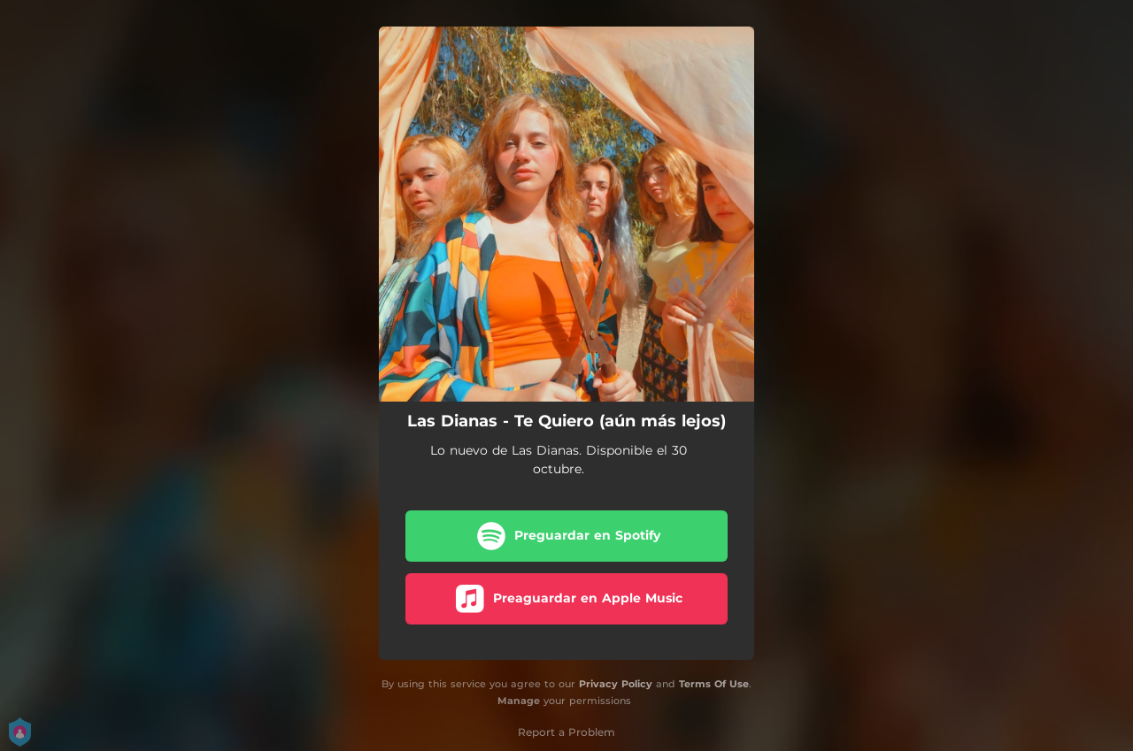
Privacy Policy (615, 684)
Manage (518, 700)
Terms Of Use (714, 684)
